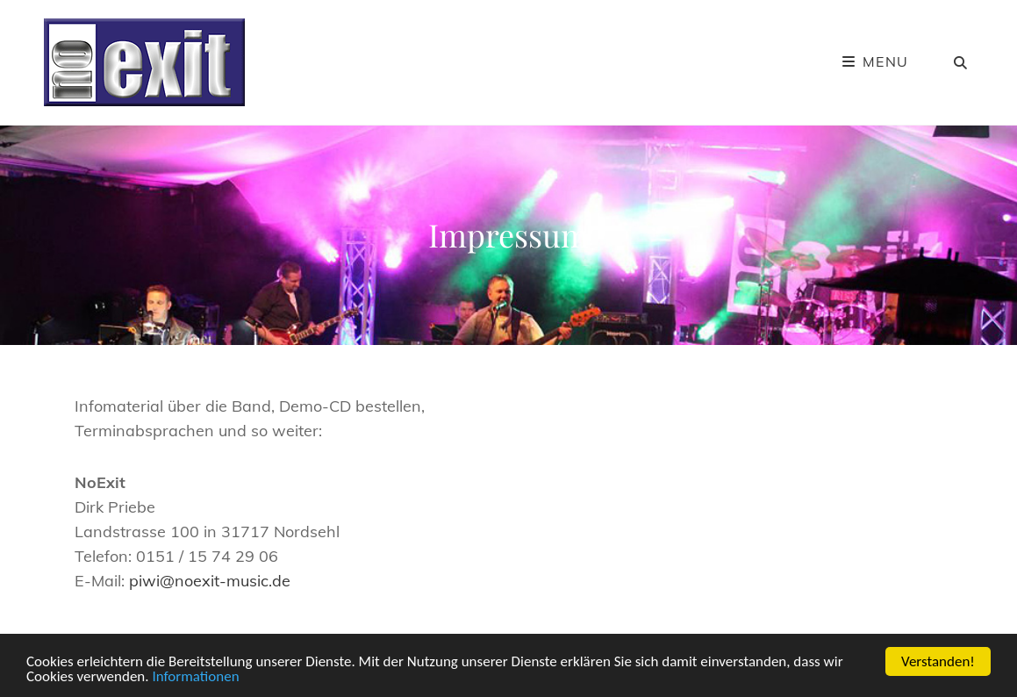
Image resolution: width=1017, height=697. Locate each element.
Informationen (195, 677)
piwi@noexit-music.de (209, 581)
